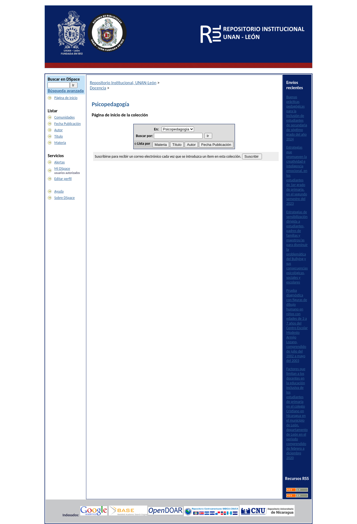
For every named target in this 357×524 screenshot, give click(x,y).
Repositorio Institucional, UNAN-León (123, 82)
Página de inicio (66, 97)
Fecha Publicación (67, 123)
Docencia (98, 88)
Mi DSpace (62, 168)
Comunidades (64, 117)
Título (58, 136)
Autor (58, 130)
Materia (60, 142)
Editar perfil (63, 178)
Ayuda (59, 191)
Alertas (59, 162)
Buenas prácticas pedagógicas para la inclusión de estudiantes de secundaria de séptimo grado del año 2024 (296, 118)
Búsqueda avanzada (66, 90)
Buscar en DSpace (64, 79)
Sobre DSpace (64, 197)
